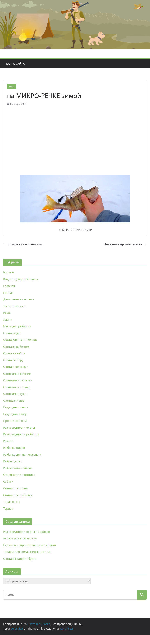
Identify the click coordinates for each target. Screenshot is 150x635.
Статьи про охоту (15, 488)
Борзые (8, 272)
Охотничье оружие (17, 373)
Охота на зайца (14, 353)
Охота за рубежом (16, 346)
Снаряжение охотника (19, 475)
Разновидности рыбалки (21, 434)
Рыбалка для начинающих (22, 454)
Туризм (8, 508)
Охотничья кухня (15, 394)
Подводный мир (15, 414)
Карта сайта (15, 64)
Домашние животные (18, 299)
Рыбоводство (12, 461)
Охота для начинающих (20, 340)
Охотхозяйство (14, 400)
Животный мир (14, 306)
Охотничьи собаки (16, 387)
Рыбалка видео (14, 448)
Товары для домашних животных (27, 552)
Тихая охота (11, 502)
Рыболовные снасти (17, 468)
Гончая (8, 293)
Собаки (8, 481)
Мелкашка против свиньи (125, 244)
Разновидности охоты (19, 427)
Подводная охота (15, 407)
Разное (8, 441)
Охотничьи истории (17, 380)
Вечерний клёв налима (23, 244)
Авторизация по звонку (20, 538)
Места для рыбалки (17, 326)
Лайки (7, 320)
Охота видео (12, 333)
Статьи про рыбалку (17, 495)
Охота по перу (13, 360)
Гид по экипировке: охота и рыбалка (29, 545)
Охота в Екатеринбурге (19, 558)
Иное (11, 86)
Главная (9, 286)
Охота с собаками (15, 367)
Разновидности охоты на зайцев (26, 532)
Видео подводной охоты (21, 279)
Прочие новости (15, 421)
